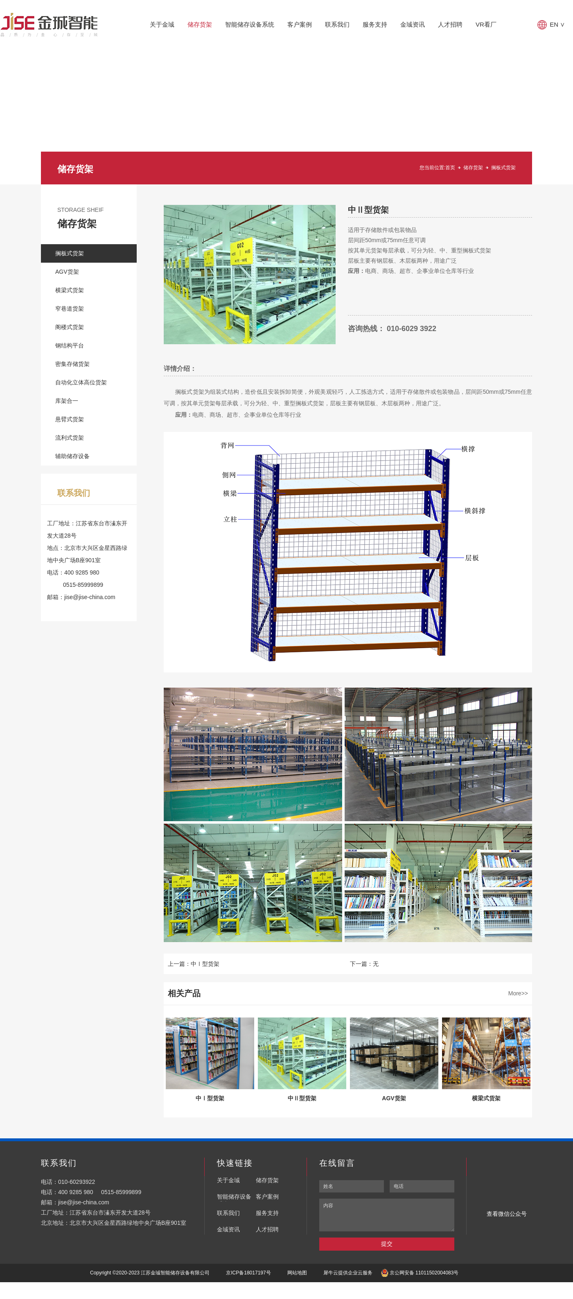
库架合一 (66, 400)
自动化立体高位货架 (81, 382)
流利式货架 (69, 437)
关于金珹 (162, 24)
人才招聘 (450, 24)
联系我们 (337, 24)
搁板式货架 (503, 167)
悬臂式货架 (69, 419)
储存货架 (199, 24)
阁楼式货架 (69, 327)
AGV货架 (67, 271)
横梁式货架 (69, 290)
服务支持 (375, 24)
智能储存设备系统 (249, 24)
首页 (450, 167)
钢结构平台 (69, 345)
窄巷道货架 (69, 308)
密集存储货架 (72, 364)
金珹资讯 (412, 24)
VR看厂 (486, 24)
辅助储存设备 (72, 456)
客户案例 (299, 24)
